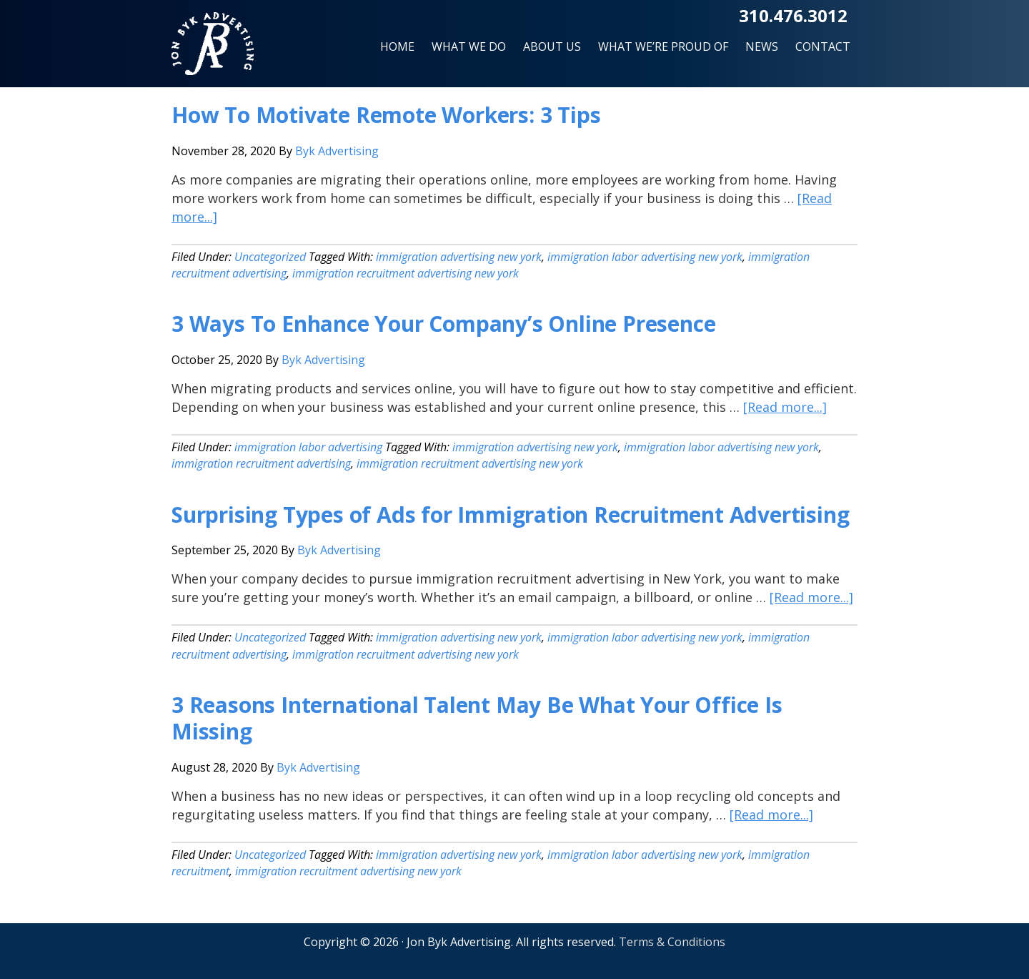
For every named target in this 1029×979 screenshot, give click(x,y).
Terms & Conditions (672, 942)
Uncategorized (270, 257)
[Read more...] (785, 406)
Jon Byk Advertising (213, 49)
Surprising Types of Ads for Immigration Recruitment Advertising (510, 514)
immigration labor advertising (308, 447)
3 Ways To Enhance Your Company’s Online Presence (443, 323)
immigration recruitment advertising (261, 463)
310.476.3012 (793, 15)
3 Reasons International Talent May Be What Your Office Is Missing (477, 718)
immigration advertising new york (459, 257)
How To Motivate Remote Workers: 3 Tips (386, 114)
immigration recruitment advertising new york (405, 273)
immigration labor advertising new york (644, 257)
